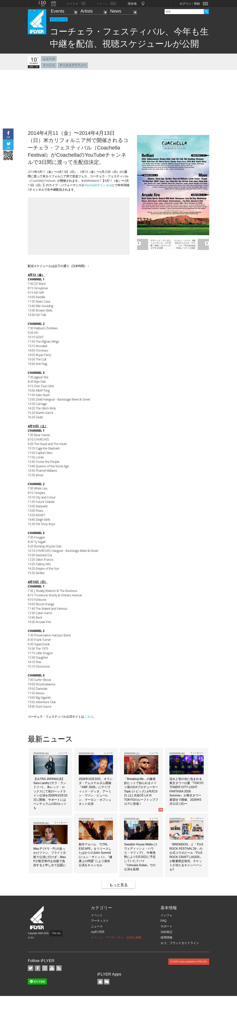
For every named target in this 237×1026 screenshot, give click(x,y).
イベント (49, 65)
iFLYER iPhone (100, 981)
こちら (88, 716)
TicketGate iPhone (106, 981)
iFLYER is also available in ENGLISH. (188, 961)
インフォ (166, 915)
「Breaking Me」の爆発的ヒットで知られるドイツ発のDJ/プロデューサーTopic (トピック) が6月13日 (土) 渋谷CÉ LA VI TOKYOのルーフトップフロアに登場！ (141, 791)
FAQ (163, 920)
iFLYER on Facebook (37, 968)
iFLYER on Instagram (45, 968)
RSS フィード (59, 968)
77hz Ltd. (56, 933)
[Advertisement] (118, 98)
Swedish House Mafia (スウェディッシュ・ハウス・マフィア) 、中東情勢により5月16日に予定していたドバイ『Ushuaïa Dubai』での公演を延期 (141, 857)
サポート (166, 926)
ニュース (61, 19)
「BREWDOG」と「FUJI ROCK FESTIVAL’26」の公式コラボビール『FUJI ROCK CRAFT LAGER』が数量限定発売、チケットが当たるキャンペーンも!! (186, 857)
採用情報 (166, 937)
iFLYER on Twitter (30, 968)
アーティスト (100, 920)
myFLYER (97, 931)
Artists (86, 11)
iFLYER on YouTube (52, 968)
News (115, 11)
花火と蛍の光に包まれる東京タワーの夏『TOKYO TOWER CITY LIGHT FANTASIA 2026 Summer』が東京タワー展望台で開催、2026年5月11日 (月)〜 (186, 791)
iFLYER (37, 917)
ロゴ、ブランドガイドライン (180, 943)
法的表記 (166, 931)
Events (57, 11)
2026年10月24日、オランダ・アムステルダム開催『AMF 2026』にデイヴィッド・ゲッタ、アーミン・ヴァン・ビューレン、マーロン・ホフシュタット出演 (96, 791)
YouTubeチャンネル (98, 185)
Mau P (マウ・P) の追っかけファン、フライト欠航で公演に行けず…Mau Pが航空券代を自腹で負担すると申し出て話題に (49, 857)
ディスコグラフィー (72, 65)
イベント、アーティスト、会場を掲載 (116, 937)
